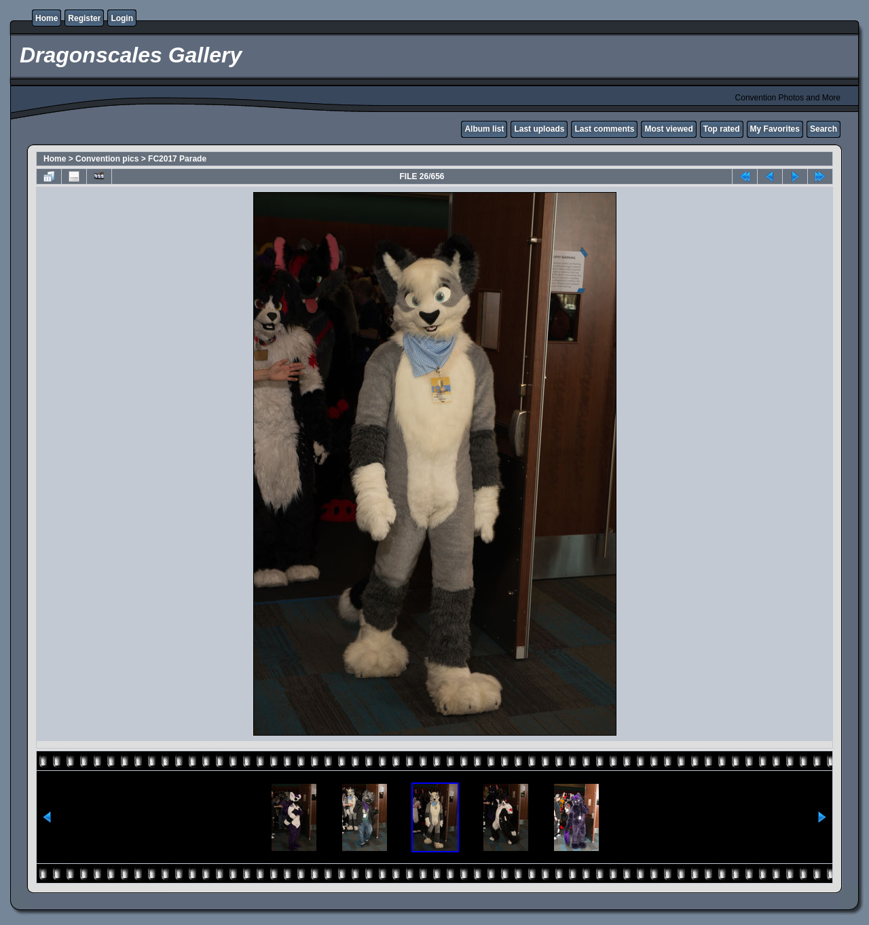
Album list (484, 129)
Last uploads (539, 129)
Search (823, 129)
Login (122, 18)
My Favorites (775, 129)
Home (46, 18)
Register (84, 18)
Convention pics (106, 159)
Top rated (721, 129)
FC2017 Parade (177, 159)
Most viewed (668, 129)
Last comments (604, 129)
